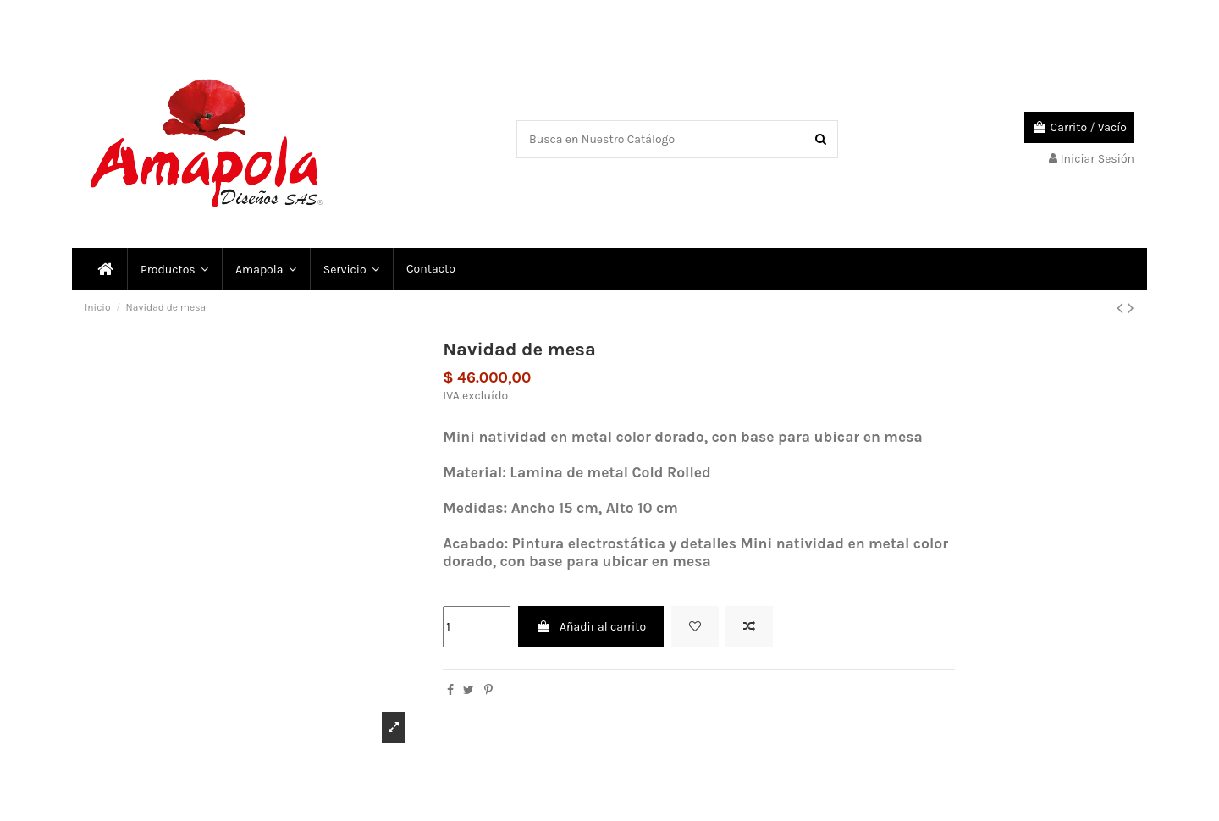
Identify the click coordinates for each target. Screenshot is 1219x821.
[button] (350, 269)
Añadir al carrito (591, 627)
